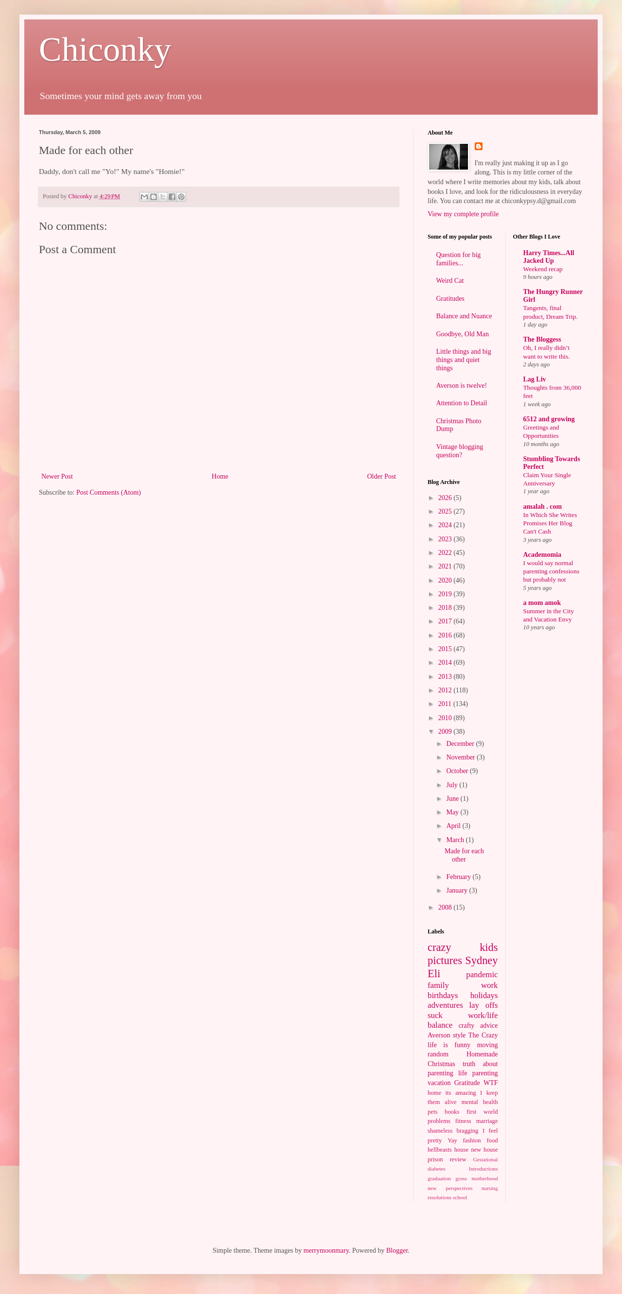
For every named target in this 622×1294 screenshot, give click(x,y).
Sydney (481, 960)
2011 (445, 703)
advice (489, 1025)
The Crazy (483, 1035)
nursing (490, 1188)
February (459, 876)
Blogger (397, 1250)
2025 (446, 511)
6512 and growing (549, 419)
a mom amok (542, 602)
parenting (485, 1073)
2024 (446, 525)
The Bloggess (542, 339)
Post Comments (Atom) (108, 492)
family (438, 985)
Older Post (382, 476)
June (453, 798)
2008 (446, 907)
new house (484, 1149)
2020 (446, 580)
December (461, 743)
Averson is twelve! (461, 385)
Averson (439, 1035)
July (452, 785)
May (453, 812)
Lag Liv (534, 379)
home (434, 1092)
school (460, 1197)
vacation (439, 1083)
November (461, 757)
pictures (445, 960)
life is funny (449, 1045)
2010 (446, 718)
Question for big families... (458, 259)
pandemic (482, 974)
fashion (472, 1140)
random (438, 1054)
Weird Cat (450, 280)
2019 (446, 594)
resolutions (439, 1197)
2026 (446, 497)
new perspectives (450, 1188)
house (461, 1149)
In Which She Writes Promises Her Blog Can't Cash (550, 523)
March (456, 840)
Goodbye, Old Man (462, 334)
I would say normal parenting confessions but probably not (551, 571)
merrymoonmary (326, 1250)
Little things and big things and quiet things (463, 360)
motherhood (484, 1178)
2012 (446, 690)
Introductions (483, 1169)
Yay (452, 1140)
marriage (487, 1121)
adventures (445, 1005)
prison (435, 1159)
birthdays (443, 995)
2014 (446, 662)
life (462, 1073)
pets (432, 1111)
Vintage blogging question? (460, 451)
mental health (480, 1102)
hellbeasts (440, 1149)
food (492, 1140)
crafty (467, 1025)
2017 (446, 621)
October (458, 771)
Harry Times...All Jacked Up (548, 256)
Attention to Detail (461, 403)
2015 (446, 649)
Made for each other (464, 855)
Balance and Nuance (464, 316)
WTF (491, 1083)
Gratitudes (450, 298)
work (489, 985)
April (454, 825)
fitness (463, 1121)
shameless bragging (453, 1130)
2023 (446, 539)
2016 (446, 635)
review (457, 1159)
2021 (446, 566)
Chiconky (105, 49)
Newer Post (57, 476)
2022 (446, 552)
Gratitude (467, 1083)
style (459, 1035)
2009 (446, 731)
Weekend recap (543, 269)
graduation (439, 1178)
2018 (446, 607)
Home (220, 476)
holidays (484, 995)
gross (461, 1178)
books (452, 1111)
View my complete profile (463, 214)
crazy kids (463, 947)
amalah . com (542, 506)
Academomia (542, 554)
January (457, 890)
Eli (434, 973)
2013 (446, 676)
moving (487, 1045)
